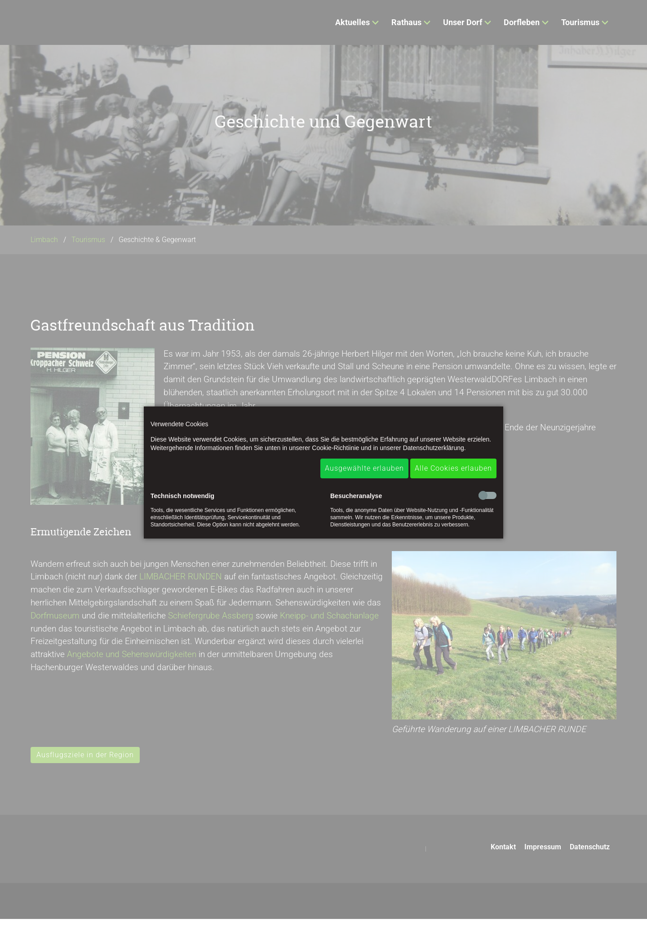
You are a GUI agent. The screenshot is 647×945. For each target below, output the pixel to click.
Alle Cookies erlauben (453, 468)
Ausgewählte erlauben (364, 468)
